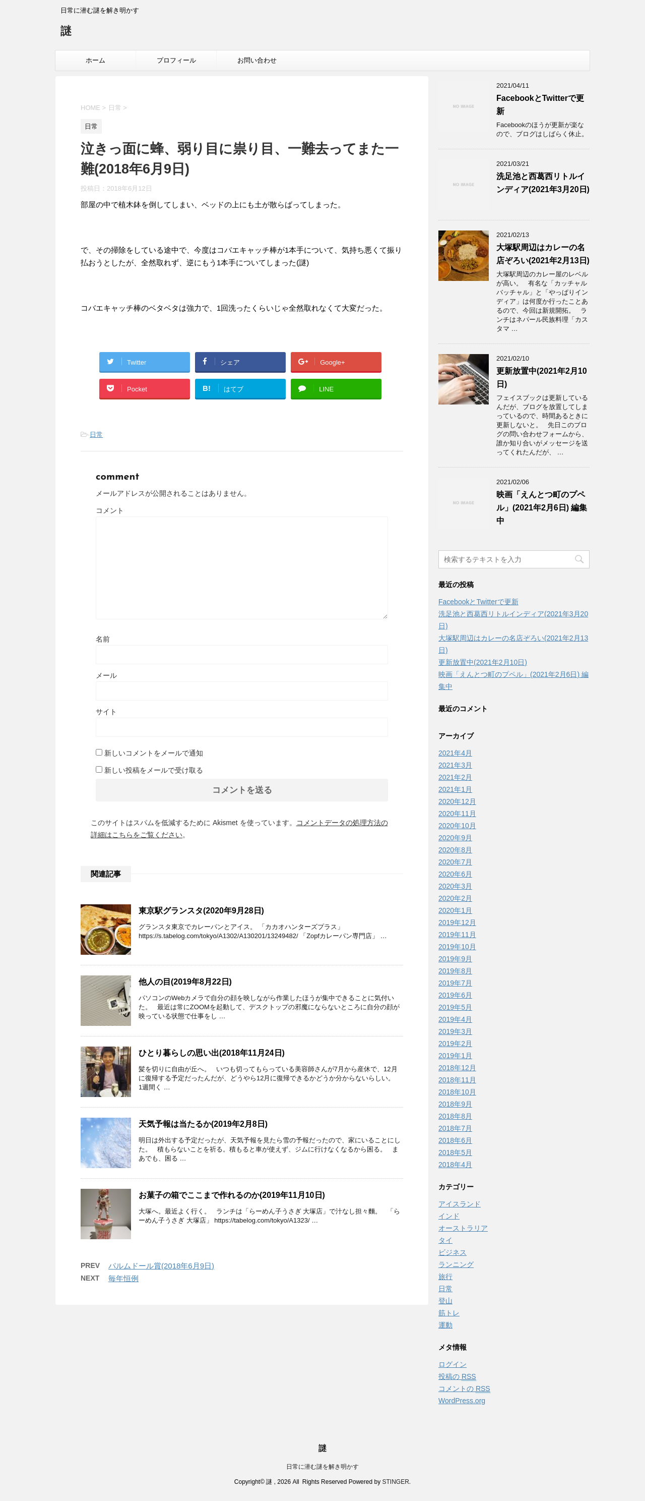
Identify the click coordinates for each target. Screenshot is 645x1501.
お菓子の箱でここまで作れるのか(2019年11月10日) (232, 1195)
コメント (110, 510)
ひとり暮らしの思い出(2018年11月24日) (212, 1053)
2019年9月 (455, 959)
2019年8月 (455, 971)
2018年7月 (455, 1128)
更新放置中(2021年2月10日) (482, 662)
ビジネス (452, 1252)
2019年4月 (455, 1019)
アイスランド (459, 1204)
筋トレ (449, 1313)
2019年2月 (455, 1044)
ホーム (95, 60)
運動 (445, 1325)
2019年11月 (457, 935)
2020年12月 (457, 801)
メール (106, 675)
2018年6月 (455, 1140)
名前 (103, 639)
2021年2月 (455, 777)
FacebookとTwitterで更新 (478, 602)
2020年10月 (457, 826)
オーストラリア (463, 1228)
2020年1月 (455, 910)
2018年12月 (457, 1068)
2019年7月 (455, 983)
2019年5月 (455, 1007)
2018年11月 (457, 1080)
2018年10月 (457, 1092)
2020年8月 (455, 850)
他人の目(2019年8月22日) (185, 981)
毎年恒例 (123, 1278)
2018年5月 (455, 1152)
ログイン (452, 1364)
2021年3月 (455, 765)
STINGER (395, 1481)
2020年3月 (455, 886)
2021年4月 (455, 753)
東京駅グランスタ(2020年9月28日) (201, 910)
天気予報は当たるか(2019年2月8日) (203, 1124)
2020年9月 (455, 838)
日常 (96, 434)
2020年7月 (455, 862)
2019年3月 (455, 1031)
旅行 (445, 1277)
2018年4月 (455, 1165)
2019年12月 (457, 922)
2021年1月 (455, 789)
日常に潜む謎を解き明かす (322, 1466)
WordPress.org (461, 1401)
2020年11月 (457, 814)
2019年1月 (455, 1056)
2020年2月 (455, 898)
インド (449, 1216)
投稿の (457, 1376)
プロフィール (176, 60)
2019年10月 (457, 947)
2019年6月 (455, 995)
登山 (445, 1301)
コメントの (464, 1388)
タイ (445, 1240)
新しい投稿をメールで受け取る (153, 770)
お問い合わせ (257, 60)
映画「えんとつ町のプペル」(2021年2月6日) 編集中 (542, 507)
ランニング (456, 1264)
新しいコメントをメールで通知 (153, 753)
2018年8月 (455, 1116)
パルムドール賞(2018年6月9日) (161, 1265)
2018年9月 (455, 1104)
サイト (106, 712)
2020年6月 (455, 874)
